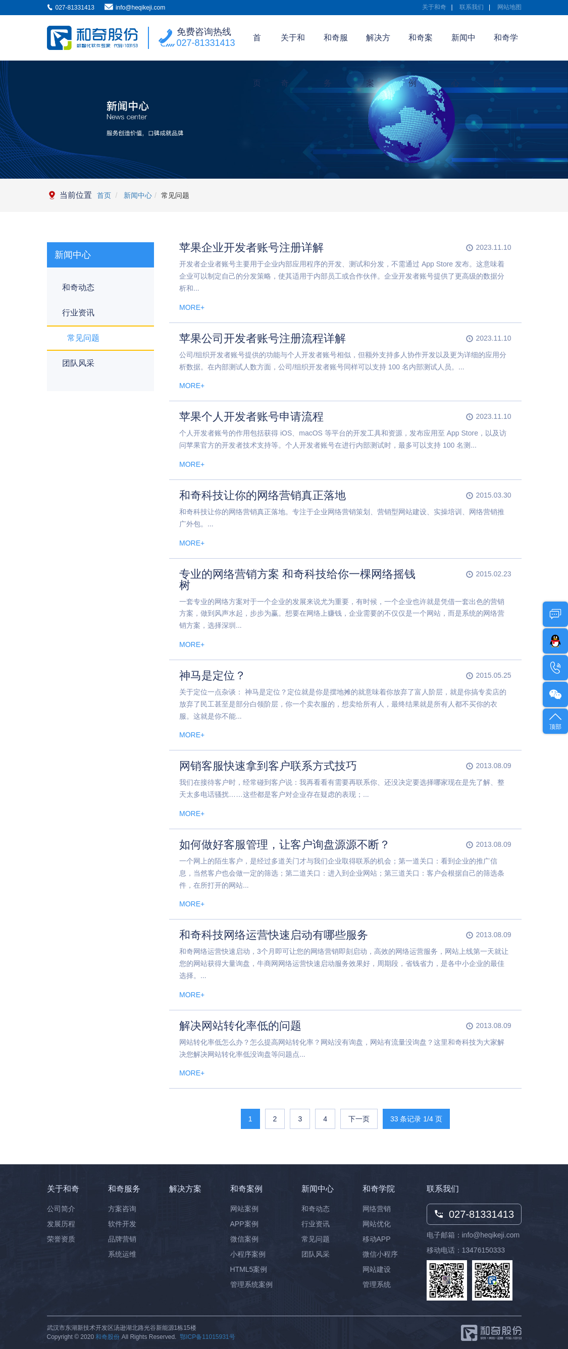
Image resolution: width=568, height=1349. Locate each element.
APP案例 (244, 1224)
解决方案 (378, 47)
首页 (257, 47)
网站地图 (509, 7)
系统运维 (122, 1254)
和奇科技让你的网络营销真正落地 (262, 495)
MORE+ (191, 307)
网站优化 (377, 1224)
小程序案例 (248, 1254)
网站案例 (244, 1209)
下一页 (359, 1119)
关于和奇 (434, 7)
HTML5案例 (249, 1269)
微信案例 (244, 1239)
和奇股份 (107, 1336)
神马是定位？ (212, 675)
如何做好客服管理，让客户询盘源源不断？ (284, 844)
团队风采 (78, 363)
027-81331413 (206, 43)
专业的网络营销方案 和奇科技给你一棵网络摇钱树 (297, 579)
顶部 (555, 720)
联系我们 (471, 7)
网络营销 (377, 1209)
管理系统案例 (251, 1284)
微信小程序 (380, 1254)
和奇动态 (78, 287)
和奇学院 (506, 47)
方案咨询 (122, 1209)
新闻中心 (463, 47)
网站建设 (377, 1269)
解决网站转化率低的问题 (240, 1025)
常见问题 (83, 338)
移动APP (377, 1239)
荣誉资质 (61, 1239)
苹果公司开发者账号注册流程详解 (262, 338)
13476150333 (483, 1250)
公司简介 (61, 1209)
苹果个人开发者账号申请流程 (251, 416)
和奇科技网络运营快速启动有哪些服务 (273, 935)
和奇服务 (336, 47)
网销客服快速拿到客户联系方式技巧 (268, 766)
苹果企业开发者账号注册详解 (251, 247)
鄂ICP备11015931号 (207, 1336)
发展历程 (61, 1224)
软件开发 (122, 1224)
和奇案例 (420, 47)
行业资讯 (78, 312)
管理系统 (377, 1284)
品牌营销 (122, 1239)
